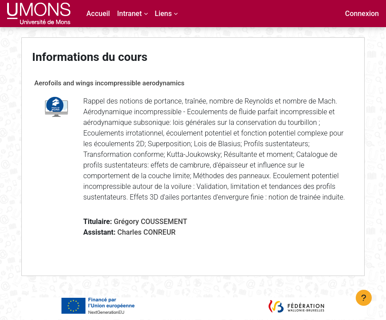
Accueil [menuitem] (98, 13)
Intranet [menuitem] (129, 13)
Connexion (362, 13)
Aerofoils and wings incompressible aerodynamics (109, 83)
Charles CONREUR (146, 232)
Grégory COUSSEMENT (150, 221)
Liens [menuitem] (163, 13)
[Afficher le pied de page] (364, 298)
